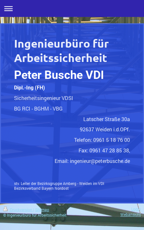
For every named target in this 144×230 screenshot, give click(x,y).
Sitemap (42, 209)
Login (136, 209)
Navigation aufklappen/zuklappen (72, 8)
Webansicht (130, 214)
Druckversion (18, 209)
